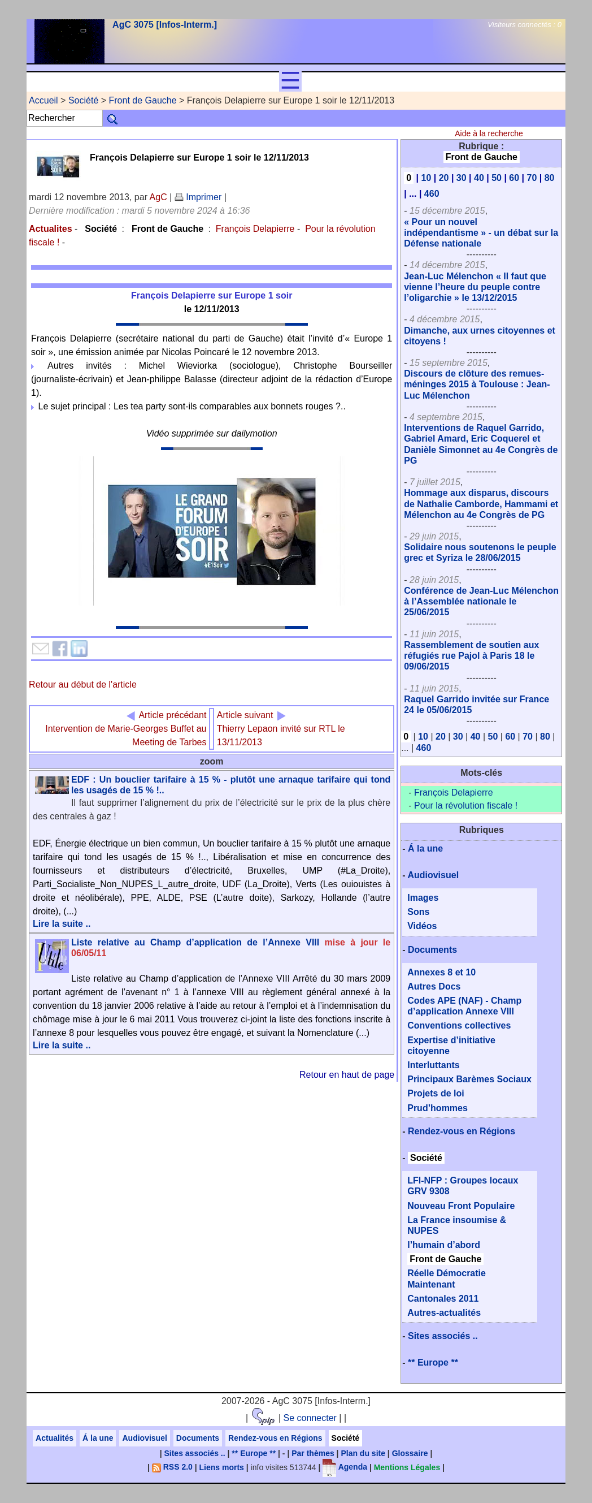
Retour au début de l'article (83, 684)
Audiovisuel (433, 875)
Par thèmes (312, 1453)
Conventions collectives (459, 1025)
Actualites (50, 229)
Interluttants (433, 1065)
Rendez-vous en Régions (461, 1131)
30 (461, 178)
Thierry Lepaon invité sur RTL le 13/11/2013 (281, 728)
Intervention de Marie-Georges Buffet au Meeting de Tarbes (125, 728)
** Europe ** (433, 1362)
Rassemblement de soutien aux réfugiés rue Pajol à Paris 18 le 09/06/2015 (471, 655)
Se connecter (310, 1418)
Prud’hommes (437, 1108)
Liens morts (221, 1466)
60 (514, 178)
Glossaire (410, 1453)
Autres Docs (433, 986)
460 (431, 193)
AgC (158, 197)
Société (83, 100)
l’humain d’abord (443, 1245)
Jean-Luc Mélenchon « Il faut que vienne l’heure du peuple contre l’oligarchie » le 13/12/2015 (475, 287)
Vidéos (422, 926)
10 (426, 178)
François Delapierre (255, 229)
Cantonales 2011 (442, 1298)
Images (422, 897)
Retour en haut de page (346, 1074)
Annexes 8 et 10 (441, 972)
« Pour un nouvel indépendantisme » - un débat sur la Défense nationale (481, 232)
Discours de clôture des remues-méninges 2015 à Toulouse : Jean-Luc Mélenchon (477, 384)
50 (496, 178)
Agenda (345, 1466)
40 (479, 178)
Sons (418, 912)
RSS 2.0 (172, 1466)
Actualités (54, 1437)
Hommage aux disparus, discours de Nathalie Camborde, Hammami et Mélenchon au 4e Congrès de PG (481, 503)
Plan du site (363, 1453)
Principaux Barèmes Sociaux (469, 1079)
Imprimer (198, 197)
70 (532, 178)
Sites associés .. (443, 1336)
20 (444, 178)
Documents (432, 950)
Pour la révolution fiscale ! (465, 805)
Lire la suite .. (61, 923)
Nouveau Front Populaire (461, 1206)
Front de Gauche (143, 100)
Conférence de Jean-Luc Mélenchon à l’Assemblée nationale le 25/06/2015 (481, 601)
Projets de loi (435, 1093)
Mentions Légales (407, 1466)
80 (550, 178)
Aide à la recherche (489, 133)
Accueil (43, 100)
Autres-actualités (444, 1313)
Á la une (425, 848)
